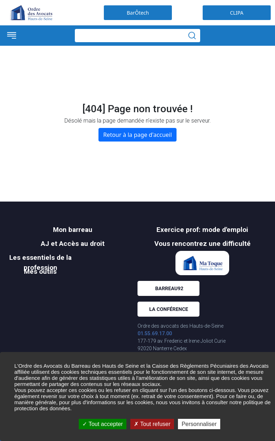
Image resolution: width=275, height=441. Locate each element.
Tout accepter (102, 424)
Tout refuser (152, 424)
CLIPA (236, 12)
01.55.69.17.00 (155, 333)
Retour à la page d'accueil (137, 135)
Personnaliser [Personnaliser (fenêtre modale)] (199, 424)
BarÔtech (138, 12)
